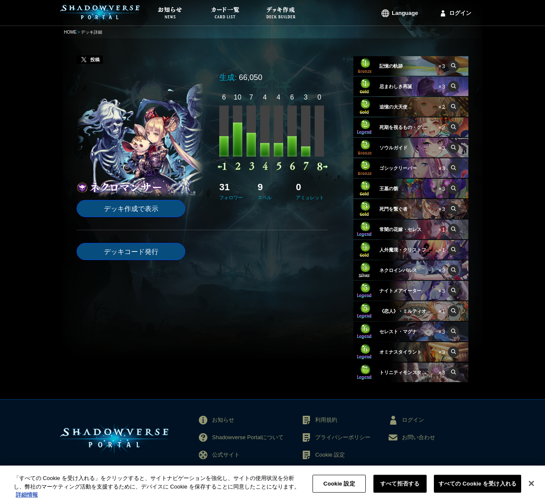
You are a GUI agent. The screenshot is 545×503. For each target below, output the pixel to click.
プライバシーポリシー (342, 437)
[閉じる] (531, 488)
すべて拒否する (399, 488)
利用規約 (326, 420)
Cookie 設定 (330, 455)
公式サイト (226, 455)
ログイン (460, 13)
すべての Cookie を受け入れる (477, 488)
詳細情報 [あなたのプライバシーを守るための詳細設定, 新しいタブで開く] (27, 499)
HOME (70, 32)
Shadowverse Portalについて (248, 437)
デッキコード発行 (131, 251)
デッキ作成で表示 (131, 208)
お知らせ (223, 420)
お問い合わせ (418, 437)
